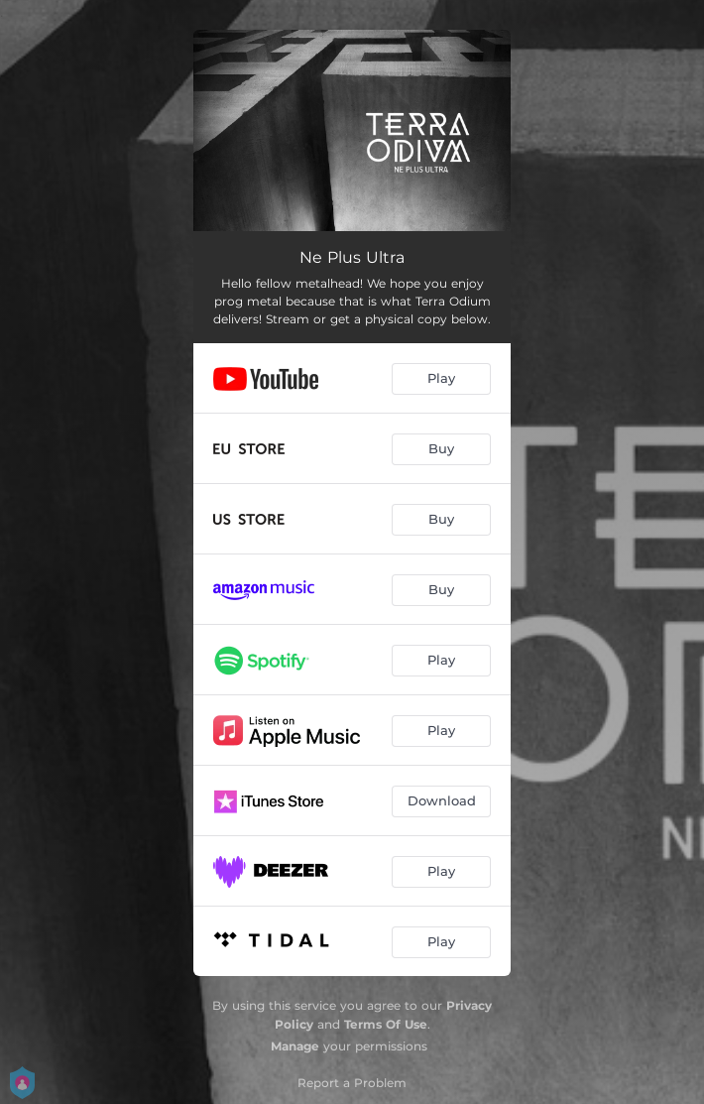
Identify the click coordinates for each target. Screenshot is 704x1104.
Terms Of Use (385, 1024)
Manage (295, 1046)
